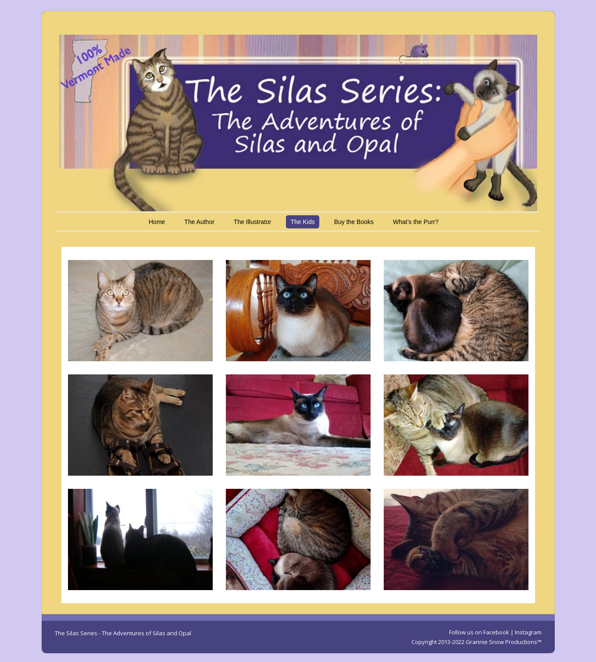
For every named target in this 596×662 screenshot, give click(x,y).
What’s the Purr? (416, 221)
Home (157, 221)
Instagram (528, 632)
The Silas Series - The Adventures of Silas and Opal (123, 633)
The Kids (302, 221)
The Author (199, 221)
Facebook (496, 632)
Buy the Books (354, 221)
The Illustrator (252, 221)
